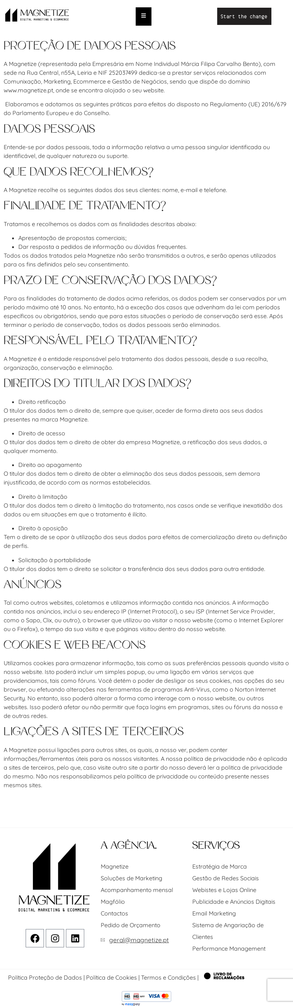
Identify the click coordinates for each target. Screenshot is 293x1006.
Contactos (114, 913)
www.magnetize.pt (28, 90)
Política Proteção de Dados (45, 977)
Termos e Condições (168, 977)
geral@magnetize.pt (139, 940)
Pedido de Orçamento (130, 925)
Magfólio (113, 901)
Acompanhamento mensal (137, 889)
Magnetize (115, 866)
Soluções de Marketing (131, 878)
